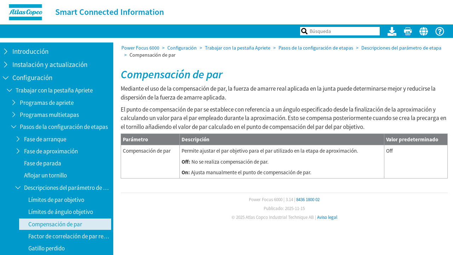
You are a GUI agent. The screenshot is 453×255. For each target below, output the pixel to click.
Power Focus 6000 (140, 48)
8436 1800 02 (308, 200)
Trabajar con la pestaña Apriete (237, 48)
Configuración (182, 48)
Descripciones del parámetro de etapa (401, 48)
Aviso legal (327, 217)
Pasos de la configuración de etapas (316, 48)
